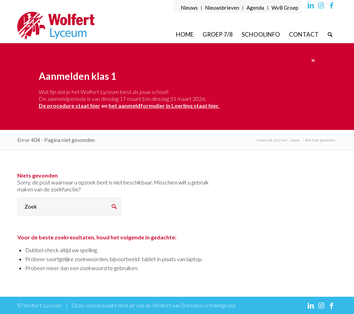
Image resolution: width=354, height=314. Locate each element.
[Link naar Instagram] (321, 5)
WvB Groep (284, 7)
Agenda (255, 7)
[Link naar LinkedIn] (311, 5)
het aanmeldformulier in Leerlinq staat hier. (164, 105)
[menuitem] (189, 8)
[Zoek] (330, 34)
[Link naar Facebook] (331, 5)
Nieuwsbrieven (222, 7)
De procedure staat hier (69, 105)
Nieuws (189, 7)
